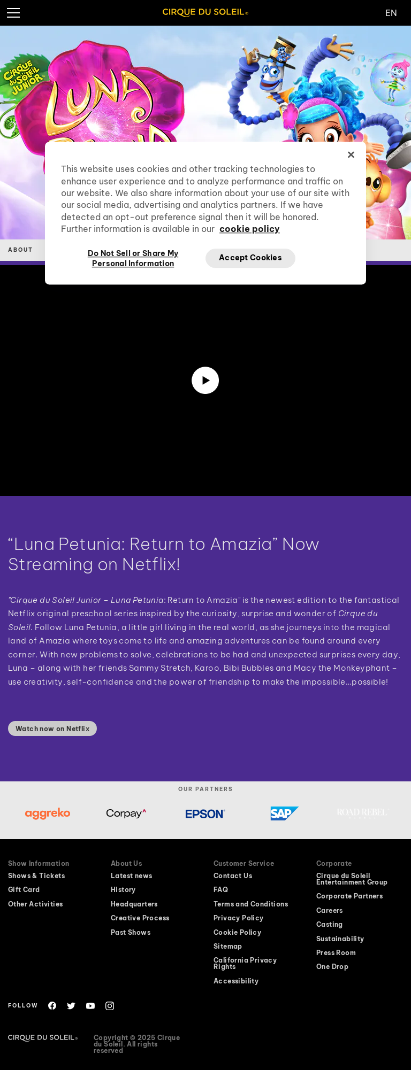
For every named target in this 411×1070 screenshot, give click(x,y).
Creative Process (140, 918)
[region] (205, 213)
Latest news (131, 876)
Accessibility (236, 981)
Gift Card (24, 890)
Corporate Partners (349, 896)
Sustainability (340, 939)
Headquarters (134, 904)
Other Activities (35, 904)
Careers (329, 911)
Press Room (336, 953)
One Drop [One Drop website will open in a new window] (332, 967)
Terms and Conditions (251, 904)
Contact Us (233, 876)
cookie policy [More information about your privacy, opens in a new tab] (249, 229)
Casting (329, 924)
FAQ (221, 890)
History (123, 890)
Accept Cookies (250, 257)
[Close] (351, 155)
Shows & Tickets (36, 876)
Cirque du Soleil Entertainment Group (352, 879)
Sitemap (228, 946)
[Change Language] (398, 13)
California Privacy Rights (245, 963)
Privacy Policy (239, 918)
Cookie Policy (237, 932)
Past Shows (130, 932)
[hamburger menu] (13, 13)
